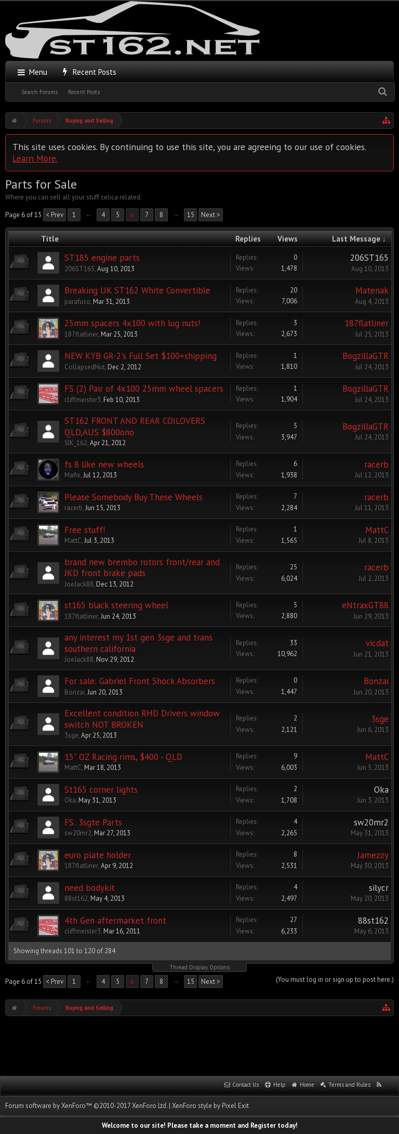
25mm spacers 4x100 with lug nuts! (132, 323)
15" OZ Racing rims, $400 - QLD (123, 757)
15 (190, 214)
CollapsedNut (84, 367)
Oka (70, 800)
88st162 (76, 898)
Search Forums (39, 92)
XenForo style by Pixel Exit (210, 1105)
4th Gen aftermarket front (115, 920)
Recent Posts (84, 92)
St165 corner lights (101, 789)
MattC (73, 540)
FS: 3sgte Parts (93, 822)
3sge (71, 735)
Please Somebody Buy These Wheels (133, 497)
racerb (376, 464)
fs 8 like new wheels (104, 464)
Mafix (72, 475)
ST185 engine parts (102, 257)
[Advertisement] (199, 1044)
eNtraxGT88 (365, 605)
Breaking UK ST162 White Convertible (137, 290)
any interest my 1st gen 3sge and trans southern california (138, 643)
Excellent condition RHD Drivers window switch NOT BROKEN (142, 719)
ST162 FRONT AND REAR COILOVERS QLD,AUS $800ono (134, 426)
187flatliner (81, 334)
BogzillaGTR (365, 356)
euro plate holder (97, 855)
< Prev (54, 214)
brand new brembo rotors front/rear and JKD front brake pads (142, 567)
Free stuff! (84, 530)
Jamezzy (373, 855)
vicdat (377, 643)
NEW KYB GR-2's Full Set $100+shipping (140, 356)
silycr (379, 887)
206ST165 (79, 268)
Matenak (372, 290)
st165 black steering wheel (116, 605)
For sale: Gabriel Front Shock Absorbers (139, 681)
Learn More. (35, 158)
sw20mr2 (77, 833)
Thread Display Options (199, 967)
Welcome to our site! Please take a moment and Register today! (200, 1125)
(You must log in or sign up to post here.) (335, 979)
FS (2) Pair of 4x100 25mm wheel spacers (143, 388)
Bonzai (74, 692)
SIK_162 (75, 442)
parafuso (77, 301)
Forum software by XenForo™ (86, 1105)
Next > (210, 214)
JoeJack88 (79, 584)
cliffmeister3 (82, 399)
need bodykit (89, 887)
